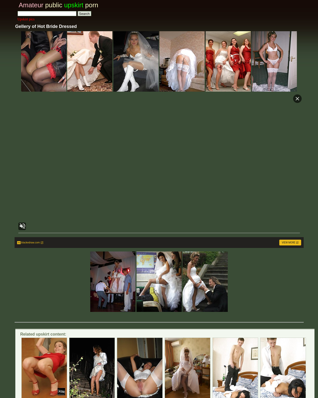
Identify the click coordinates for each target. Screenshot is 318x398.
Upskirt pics (26, 19)
